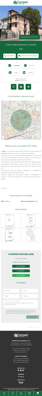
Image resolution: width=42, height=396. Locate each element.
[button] (4, 188)
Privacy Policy (22, 389)
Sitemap (10, 389)
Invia (28, 317)
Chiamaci (9, 56)
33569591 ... (21, 271)
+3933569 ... (21, 275)
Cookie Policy (16, 389)
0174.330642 (25, 358)
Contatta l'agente (28, 56)
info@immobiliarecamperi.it (21, 262)
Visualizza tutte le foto (29, 37)
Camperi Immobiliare (21, 254)
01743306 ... (21, 266)
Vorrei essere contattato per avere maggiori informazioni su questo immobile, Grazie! (20, 304)
